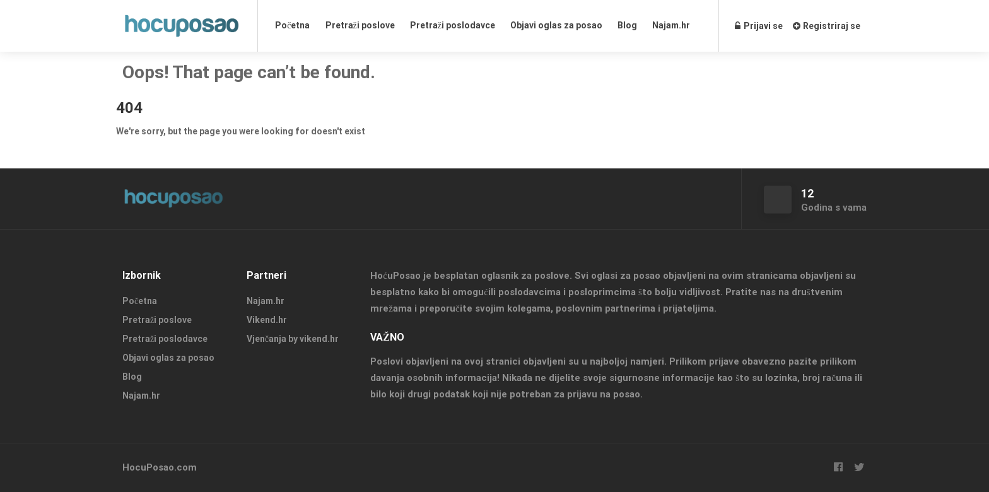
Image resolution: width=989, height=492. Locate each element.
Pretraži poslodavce (452, 25)
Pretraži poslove (360, 25)
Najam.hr (671, 25)
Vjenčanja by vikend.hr (293, 339)
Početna (292, 25)
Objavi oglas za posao (556, 25)
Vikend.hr (267, 320)
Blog (627, 25)
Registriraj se (826, 26)
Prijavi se (759, 26)
